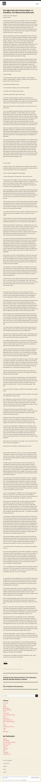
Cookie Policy (24, 780)
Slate (4, 750)
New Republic (6, 740)
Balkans (5, 706)
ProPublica (5, 749)
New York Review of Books (9, 742)
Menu (37, 3)
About (4, 769)
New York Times (20, 669)
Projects (5, 766)
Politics (4, 725)
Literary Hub (6, 718)
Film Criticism (6, 713)
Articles (5, 772)
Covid (4, 711)
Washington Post (7, 754)
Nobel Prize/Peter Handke (9, 721)
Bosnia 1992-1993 (7, 709)
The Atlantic (5, 752)
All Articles (5, 703)
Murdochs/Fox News (7, 720)
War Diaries (5, 731)
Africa (4, 704)
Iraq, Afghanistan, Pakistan (11, 669)
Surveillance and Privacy (8, 726)
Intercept (5, 739)
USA (4, 730)
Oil (3, 723)
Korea (4, 716)
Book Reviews (6, 708)
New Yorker (5, 745)
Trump (4, 728)
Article (4, 669)
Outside (4, 747)
